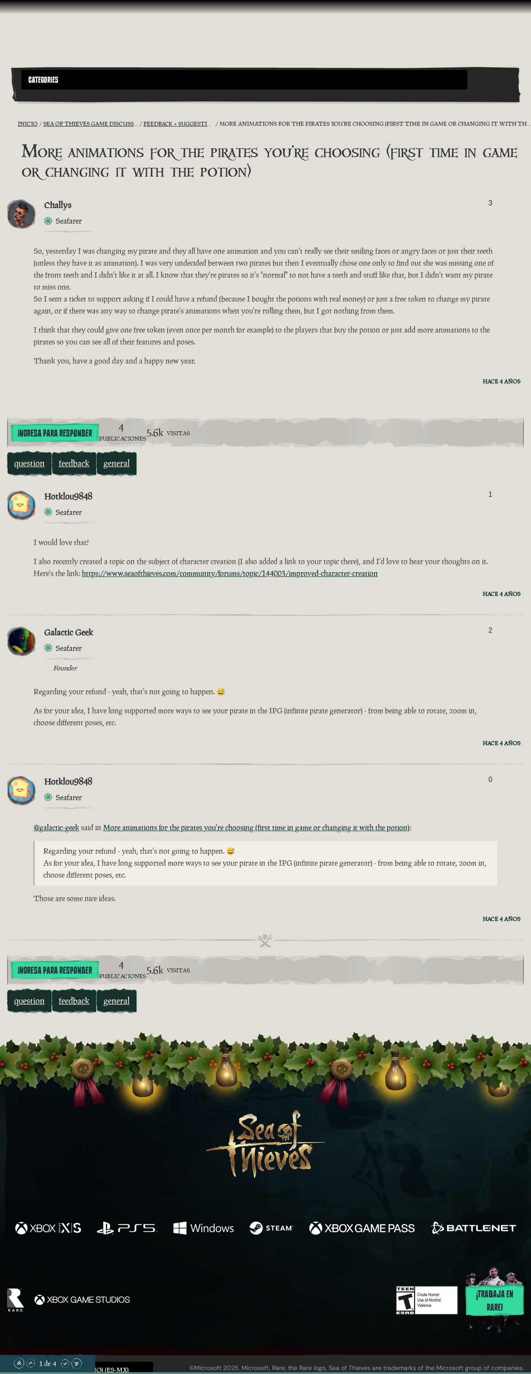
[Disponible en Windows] (203, 1229)
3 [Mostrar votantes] (491, 203)
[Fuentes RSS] (12, 123)
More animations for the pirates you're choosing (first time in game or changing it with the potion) (256, 827)
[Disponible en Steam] (271, 1229)
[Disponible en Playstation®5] (127, 1229)
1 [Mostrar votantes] (491, 494)
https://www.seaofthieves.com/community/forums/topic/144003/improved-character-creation (230, 573)
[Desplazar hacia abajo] (65, 1363)
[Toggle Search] (40, 94)
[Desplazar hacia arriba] (30, 1363)
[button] (244, 79)
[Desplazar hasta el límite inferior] (76, 1363)
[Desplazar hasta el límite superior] (19, 1363)
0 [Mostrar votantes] (491, 779)
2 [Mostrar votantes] (491, 630)
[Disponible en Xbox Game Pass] (362, 1229)
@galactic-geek (56, 827)
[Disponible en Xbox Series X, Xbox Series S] (48, 1229)
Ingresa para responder (55, 433)
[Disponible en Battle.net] (473, 1229)
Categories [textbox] (43, 80)
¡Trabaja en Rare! (494, 1301)
